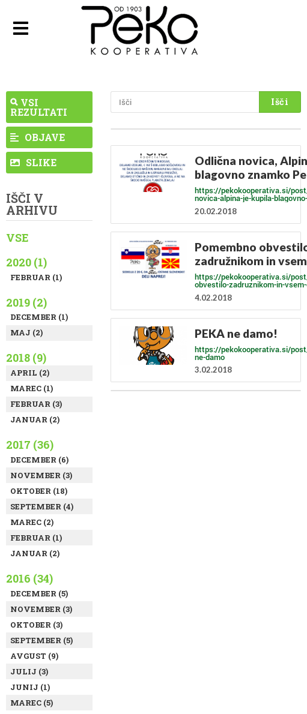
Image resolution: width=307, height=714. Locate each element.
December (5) (39, 593)
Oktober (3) (36, 624)
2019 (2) (26, 302)
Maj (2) (26, 332)
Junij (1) (30, 687)
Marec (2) (31, 522)
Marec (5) (31, 702)
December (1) (39, 316)
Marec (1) (31, 388)
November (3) (41, 475)
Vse (17, 237)
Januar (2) (34, 419)
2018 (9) (26, 357)
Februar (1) (36, 277)
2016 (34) (29, 578)
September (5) (41, 640)
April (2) (29, 372)
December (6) (39, 459)
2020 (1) (26, 262)
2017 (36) (29, 444)
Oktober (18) (38, 490)
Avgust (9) (34, 655)
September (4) (41, 506)
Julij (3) (29, 671)
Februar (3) (36, 403)
